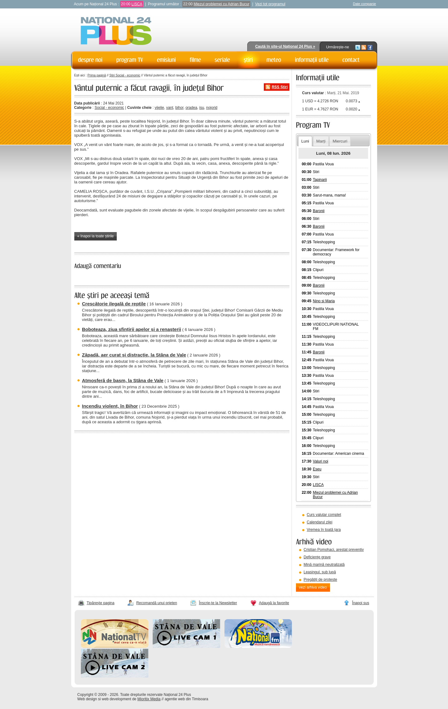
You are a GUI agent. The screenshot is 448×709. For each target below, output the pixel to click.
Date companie (364, 4)
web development (116, 699)
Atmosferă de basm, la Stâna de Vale (123, 380)
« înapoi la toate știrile (95, 236)
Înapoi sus (360, 603)
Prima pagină (96, 75)
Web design (87, 699)
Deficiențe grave (317, 557)
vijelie (159, 107)
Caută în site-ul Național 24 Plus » (285, 46)
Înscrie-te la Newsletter (218, 603)
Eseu (317, 469)
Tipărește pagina (101, 603)
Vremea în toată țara (324, 529)
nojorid (211, 107)
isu (201, 107)
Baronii (318, 211)
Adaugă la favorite (274, 603)
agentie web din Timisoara (186, 699)
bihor (179, 107)
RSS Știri (280, 87)
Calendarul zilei (319, 522)
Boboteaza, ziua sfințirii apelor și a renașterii (131, 329)
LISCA (136, 4)
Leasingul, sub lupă (320, 572)
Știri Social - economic (124, 75)
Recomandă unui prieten (156, 603)
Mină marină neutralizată (324, 564)
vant (169, 107)
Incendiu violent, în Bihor (110, 406)
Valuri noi (320, 461)
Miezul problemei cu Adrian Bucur (221, 4)
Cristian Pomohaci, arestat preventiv (334, 549)
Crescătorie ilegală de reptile (114, 303)
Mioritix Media (148, 699)
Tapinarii (320, 179)
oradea (191, 107)
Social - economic (109, 107)
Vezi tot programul (270, 4)
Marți (320, 141)
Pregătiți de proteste (320, 579)
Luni (305, 141)
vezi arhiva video (313, 587)
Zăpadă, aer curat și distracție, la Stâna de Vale (134, 354)
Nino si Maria (324, 301)
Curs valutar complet (324, 514)
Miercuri (339, 141)
